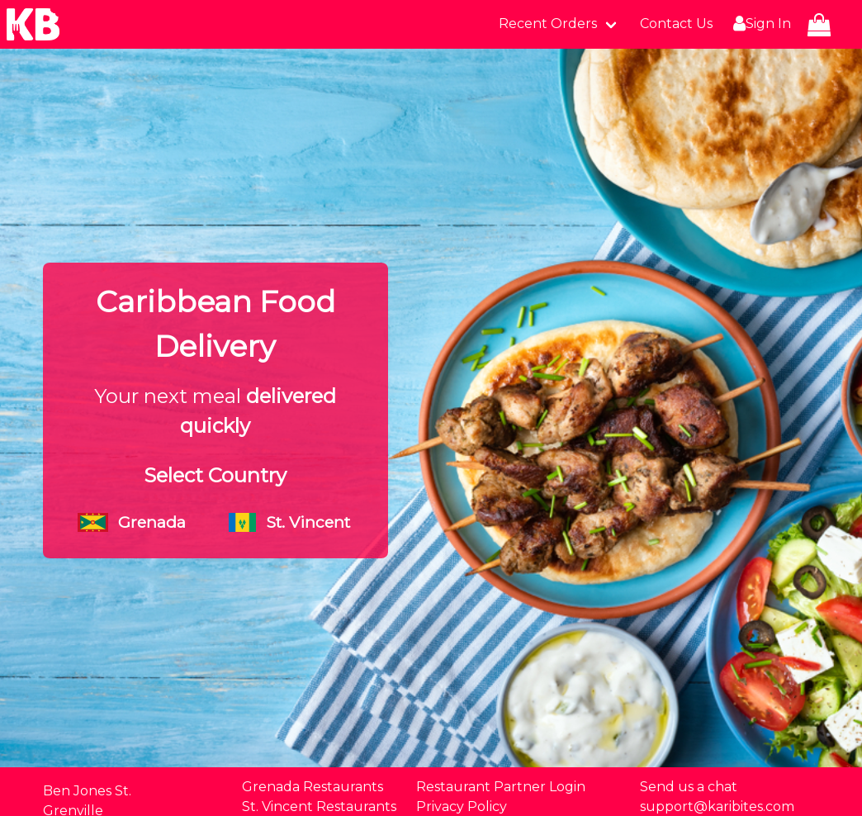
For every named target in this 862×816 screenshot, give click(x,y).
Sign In (760, 24)
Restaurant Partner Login (500, 787)
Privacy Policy (461, 806)
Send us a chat (688, 787)
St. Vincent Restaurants (319, 806)
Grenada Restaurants (312, 787)
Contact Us (676, 23)
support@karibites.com (717, 806)
